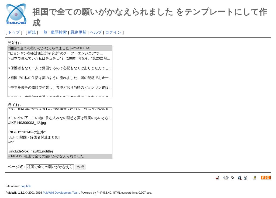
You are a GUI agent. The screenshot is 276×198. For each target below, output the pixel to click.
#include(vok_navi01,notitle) (60, 151)
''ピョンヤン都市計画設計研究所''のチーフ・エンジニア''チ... (60, 53)
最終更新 (78, 32)
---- (60, 147)
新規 (32, 32)
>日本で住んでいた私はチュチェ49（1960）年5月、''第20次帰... (60, 58)
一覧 (43, 32)
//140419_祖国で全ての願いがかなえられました (60, 156)
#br (60, 142)
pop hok (26, 186)
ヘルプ (96, 32)
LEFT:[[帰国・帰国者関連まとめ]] (60, 137)
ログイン (113, 32)
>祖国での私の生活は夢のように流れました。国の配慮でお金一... (60, 78)
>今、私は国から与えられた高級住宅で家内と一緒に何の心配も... (60, 108)
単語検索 (59, 32)
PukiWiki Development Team (61, 192)
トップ (14, 32)
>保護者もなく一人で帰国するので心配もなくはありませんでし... (60, 68)
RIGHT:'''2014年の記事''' (60, 132)
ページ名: (16, 166)
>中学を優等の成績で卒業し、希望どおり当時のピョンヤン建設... (60, 87)
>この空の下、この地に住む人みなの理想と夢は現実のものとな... (60, 118)
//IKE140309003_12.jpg (60, 123)
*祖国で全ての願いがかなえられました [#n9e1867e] (60, 48)
